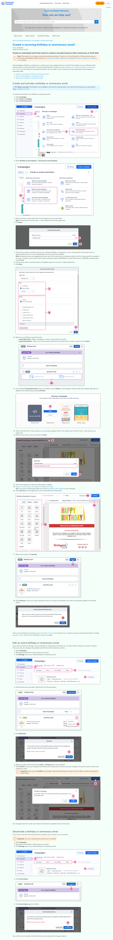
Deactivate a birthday (23, 78)
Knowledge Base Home (46, 3)
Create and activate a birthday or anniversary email (32, 74)
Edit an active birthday (23, 76)
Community (57, 3)
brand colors (49, 487)
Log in (108, 3)
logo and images (32, 487)
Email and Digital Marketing (21, 40)
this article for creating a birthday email (57, 58)
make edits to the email (47, 633)
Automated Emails (47, 40)
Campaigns (35, 40)
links (40, 487)
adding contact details (56, 488)
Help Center (66, 3)
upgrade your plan (23, 89)
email (41, 76)
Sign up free (100, 3)
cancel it (20, 635)
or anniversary (34, 76)
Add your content (21, 487)
